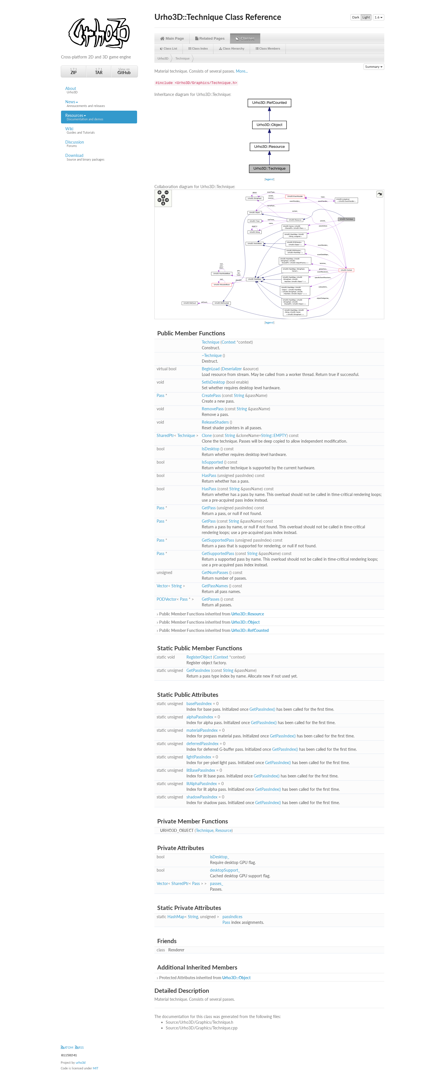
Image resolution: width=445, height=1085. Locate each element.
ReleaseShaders (215, 422)
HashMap (175, 916)
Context (229, 342)
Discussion (99, 144)
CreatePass (211, 395)
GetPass (209, 507)
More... (242, 71)
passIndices (232, 916)
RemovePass (213, 408)
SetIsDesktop (213, 382)
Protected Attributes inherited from (203, 977)
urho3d (80, 1062)
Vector (162, 585)
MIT (95, 1068)
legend (269, 179)
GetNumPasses (215, 572)
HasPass (209, 475)
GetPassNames (215, 585)
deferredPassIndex (202, 743)
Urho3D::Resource (247, 613)
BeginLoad (211, 368)
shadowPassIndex (201, 796)
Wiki (99, 130)
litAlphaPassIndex (201, 783)
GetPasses (210, 599)
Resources (99, 117)
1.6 (379, 17)
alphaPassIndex (199, 716)
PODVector (167, 599)
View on (124, 71)
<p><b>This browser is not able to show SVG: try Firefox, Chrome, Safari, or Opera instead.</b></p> (269, 135)
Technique (182, 58)
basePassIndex (199, 703)
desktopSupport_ (225, 870)
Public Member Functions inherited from (210, 613)
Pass (160, 395)
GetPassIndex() (262, 709)
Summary (374, 66)
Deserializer (232, 368)
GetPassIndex (198, 670)
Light (366, 17)
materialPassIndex (202, 730)
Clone (207, 435)
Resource (223, 830)
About (99, 90)
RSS (79, 1047)
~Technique (212, 355)
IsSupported (212, 462)
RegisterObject (199, 657)
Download (99, 157)
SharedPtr (165, 435)
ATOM (67, 1047)
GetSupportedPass (218, 540)
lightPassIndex (198, 756)
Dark (355, 17)
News (99, 103)
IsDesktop (210, 448)
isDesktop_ (219, 856)
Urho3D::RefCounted (250, 630)
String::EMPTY (274, 435)
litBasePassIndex (200, 770)
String (239, 395)
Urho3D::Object (245, 622)
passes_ (216, 883)
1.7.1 (73, 71)
